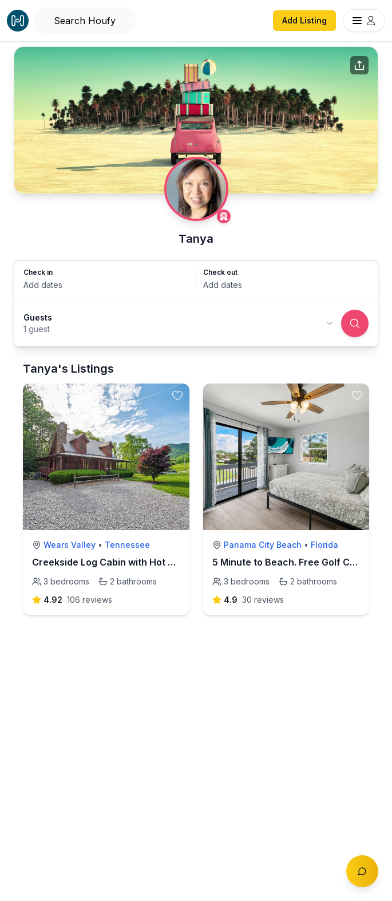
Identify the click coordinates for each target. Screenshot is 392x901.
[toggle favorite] (177, 395)
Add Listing (304, 20)
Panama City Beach (263, 545)
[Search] (355, 323)
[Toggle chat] (362, 871)
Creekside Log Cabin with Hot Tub (108, 562)
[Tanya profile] (196, 189)
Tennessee (127, 545)
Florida (324, 545)
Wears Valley (69, 545)
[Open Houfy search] (84, 20)
